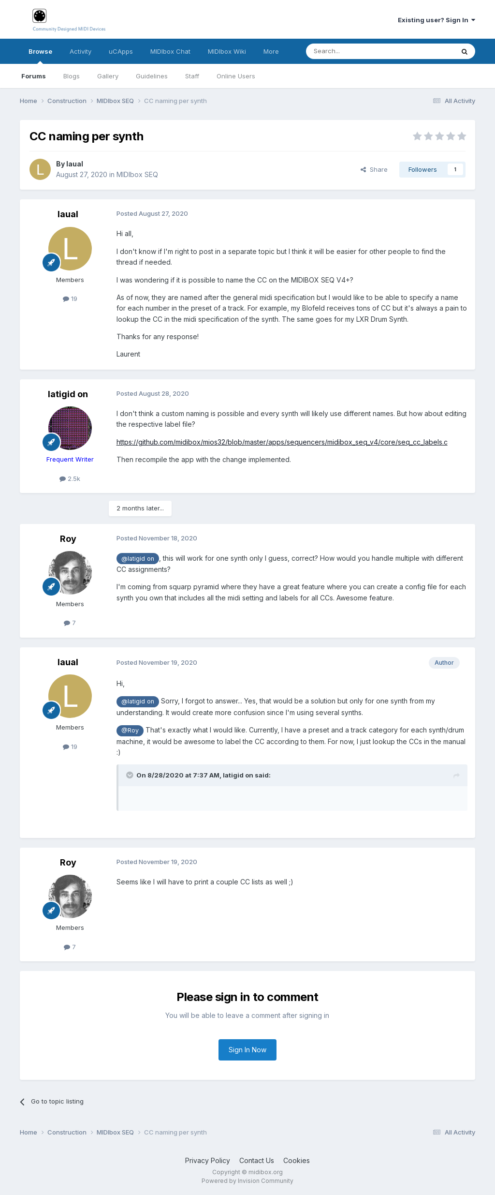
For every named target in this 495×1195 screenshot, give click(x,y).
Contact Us (256, 1160)
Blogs (71, 76)
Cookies (296, 1160)
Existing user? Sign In (436, 20)
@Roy (130, 730)
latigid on (68, 394)
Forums (33, 76)
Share (374, 169)
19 (70, 298)
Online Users (236, 76)
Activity (80, 51)
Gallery (107, 76)
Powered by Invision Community (247, 1180)
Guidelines (152, 76)
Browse (40, 55)
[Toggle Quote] (130, 775)
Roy (68, 539)
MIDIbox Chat (170, 51)
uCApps (121, 51)
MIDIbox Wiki (227, 51)
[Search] (355, 51)
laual (74, 164)
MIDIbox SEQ (137, 174)
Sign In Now (247, 1050)
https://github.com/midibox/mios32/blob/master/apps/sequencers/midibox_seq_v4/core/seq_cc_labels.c (282, 442)
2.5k (69, 478)
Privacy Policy (207, 1160)
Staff (192, 76)
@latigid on (137, 558)
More (271, 51)
